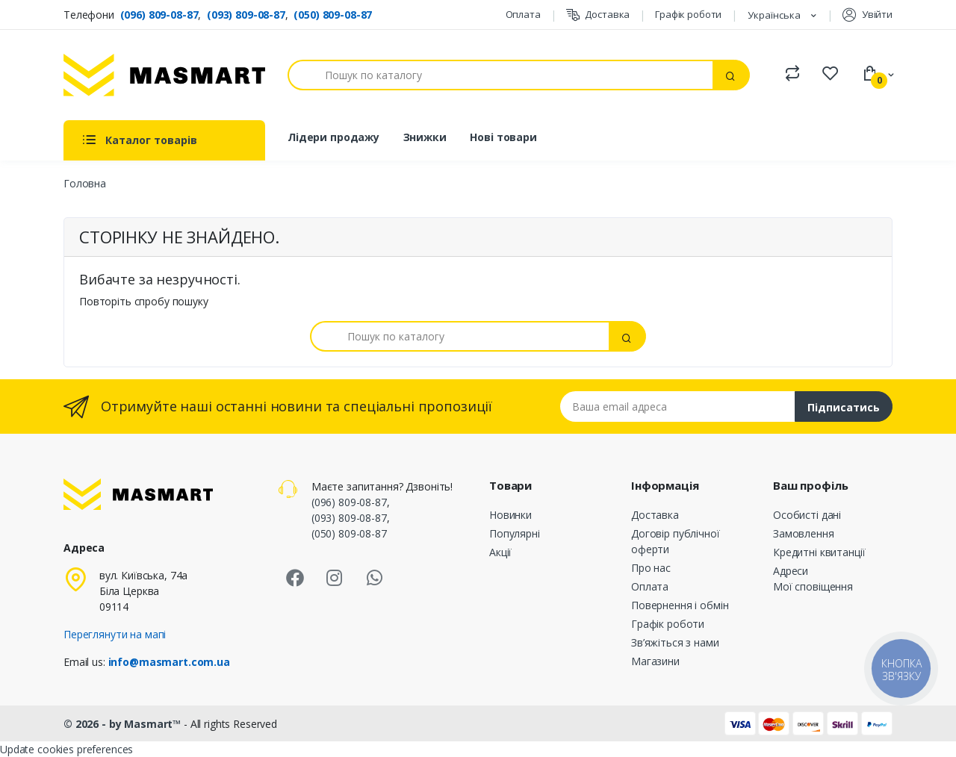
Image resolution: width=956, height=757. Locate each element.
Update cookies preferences (66, 749)
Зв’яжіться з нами (675, 642)
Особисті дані (807, 515)
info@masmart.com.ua (169, 662)
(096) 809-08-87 (159, 14)
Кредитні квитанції (819, 552)
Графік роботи (688, 14)
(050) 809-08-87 (333, 14)
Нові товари (503, 137)
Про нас (651, 568)
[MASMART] (164, 75)
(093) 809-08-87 (246, 14)
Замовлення (803, 533)
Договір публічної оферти (675, 541)
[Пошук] (500, 75)
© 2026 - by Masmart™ (123, 724)
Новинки (510, 515)
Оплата (523, 14)
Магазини (655, 661)
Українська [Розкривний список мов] (775, 15)
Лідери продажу (333, 137)
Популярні (514, 533)
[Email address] (677, 406)
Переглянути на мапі (114, 634)
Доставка (598, 14)
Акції (500, 552)
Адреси (790, 571)
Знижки (425, 137)
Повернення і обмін (679, 605)
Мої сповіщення (813, 586)
